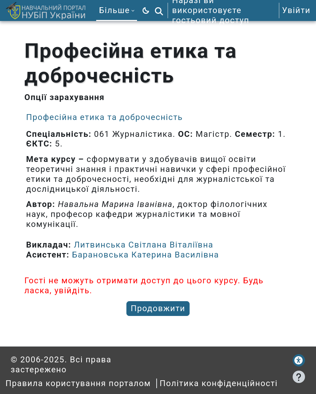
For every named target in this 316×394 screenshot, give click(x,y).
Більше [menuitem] (114, 10)
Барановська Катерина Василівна (145, 255)
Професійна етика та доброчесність (104, 117)
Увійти (296, 10)
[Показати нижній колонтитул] (299, 377)
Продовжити (158, 308)
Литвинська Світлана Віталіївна (143, 245)
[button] (159, 10)
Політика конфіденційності (219, 383)
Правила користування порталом (78, 383)
